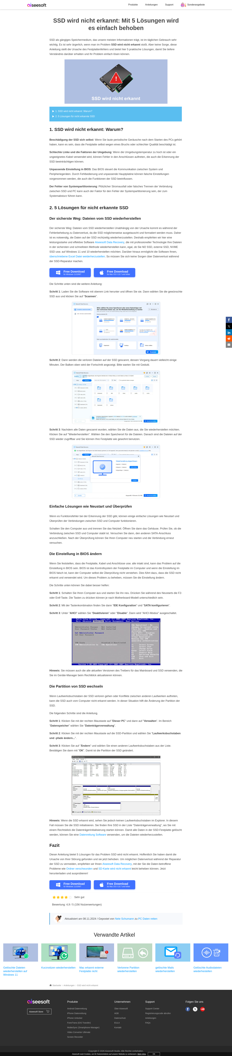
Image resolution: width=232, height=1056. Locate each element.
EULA (117, 1023)
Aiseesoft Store (39, 1011)
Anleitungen (151, 4)
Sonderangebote (196, 4)
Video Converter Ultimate (78, 1032)
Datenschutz (120, 1018)
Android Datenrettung (77, 1008)
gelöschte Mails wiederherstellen (165, 969)
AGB (116, 1013)
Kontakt (117, 1027)
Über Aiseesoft (121, 1008)
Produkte (133, 4)
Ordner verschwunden (79, 868)
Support (169, 4)
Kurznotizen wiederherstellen (58, 967)
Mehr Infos (141, 1054)
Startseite (55, 985)
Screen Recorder (75, 1037)
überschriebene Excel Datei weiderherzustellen (77, 256)
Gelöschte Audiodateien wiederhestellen (208, 969)
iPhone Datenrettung (76, 1013)
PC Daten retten (147, 918)
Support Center (152, 1008)
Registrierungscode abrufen (158, 1013)
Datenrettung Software (92, 834)
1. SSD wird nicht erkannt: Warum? (73, 111)
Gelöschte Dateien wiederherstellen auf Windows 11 (15, 971)
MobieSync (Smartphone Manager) (83, 1027)
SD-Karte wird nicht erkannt (114, 868)
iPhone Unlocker (74, 1018)
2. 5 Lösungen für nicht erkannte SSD (75, 116)
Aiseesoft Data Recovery (109, 242)
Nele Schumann (124, 918)
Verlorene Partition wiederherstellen (128, 969)
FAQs (147, 1023)
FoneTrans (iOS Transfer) (79, 1023)
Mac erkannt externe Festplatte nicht (91, 969)
